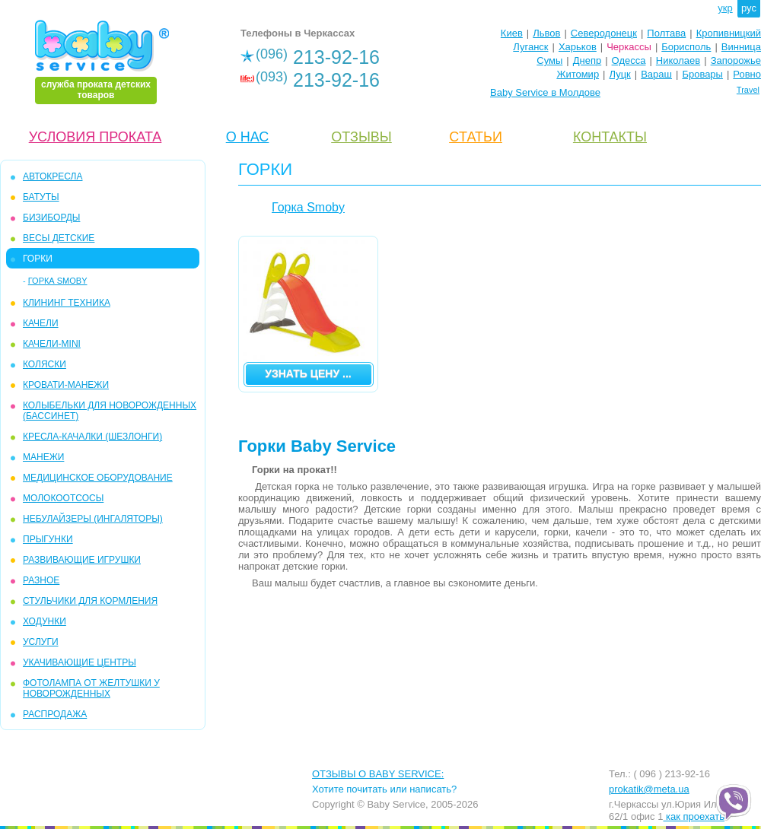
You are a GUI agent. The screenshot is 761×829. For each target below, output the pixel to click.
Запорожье (736, 60)
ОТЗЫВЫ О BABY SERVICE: (378, 774)
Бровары (702, 74)
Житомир (577, 74)
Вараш (656, 74)
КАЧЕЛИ (41, 323)
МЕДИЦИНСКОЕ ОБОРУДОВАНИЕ (98, 477)
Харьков (578, 46)
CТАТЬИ (475, 137)
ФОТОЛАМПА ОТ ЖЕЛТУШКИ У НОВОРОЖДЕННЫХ (91, 688)
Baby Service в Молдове (545, 92)
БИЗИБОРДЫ (51, 217)
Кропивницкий (728, 33)
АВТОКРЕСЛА (52, 176)
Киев (512, 33)
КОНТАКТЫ (610, 137)
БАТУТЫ (41, 197)
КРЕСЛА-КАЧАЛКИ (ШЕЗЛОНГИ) (92, 436)
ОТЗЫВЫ (361, 137)
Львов (546, 33)
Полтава (666, 33)
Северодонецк (604, 33)
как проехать (693, 816)
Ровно (747, 74)
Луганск (530, 46)
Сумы (549, 60)
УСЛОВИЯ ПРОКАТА (95, 137)
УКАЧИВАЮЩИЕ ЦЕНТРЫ (79, 662)
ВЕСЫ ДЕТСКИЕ (58, 238)
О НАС (247, 137)
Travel (748, 89)
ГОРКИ (38, 258)
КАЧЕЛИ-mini (52, 343)
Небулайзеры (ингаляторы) (93, 518)
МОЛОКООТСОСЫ (63, 498)
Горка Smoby (58, 280)
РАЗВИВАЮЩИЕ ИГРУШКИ (82, 559)
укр (725, 8)
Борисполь (686, 46)
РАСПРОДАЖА (55, 714)
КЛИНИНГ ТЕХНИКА (66, 302)
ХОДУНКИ (44, 621)
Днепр (587, 60)
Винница (741, 46)
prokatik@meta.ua (649, 789)
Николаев (678, 60)
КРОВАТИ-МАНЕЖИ (66, 385)
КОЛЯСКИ (44, 364)
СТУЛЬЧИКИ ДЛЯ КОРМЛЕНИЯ (90, 601)
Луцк (620, 74)
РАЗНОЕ (41, 580)
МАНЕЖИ (43, 457)
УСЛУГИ (41, 642)
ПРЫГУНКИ (48, 539)
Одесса (629, 60)
